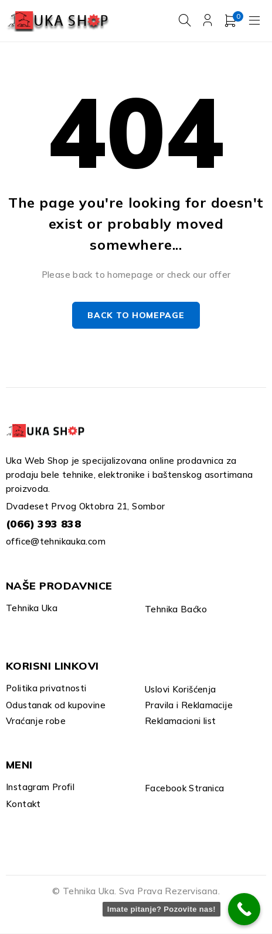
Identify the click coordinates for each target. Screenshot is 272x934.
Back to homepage (135, 316)
